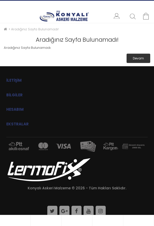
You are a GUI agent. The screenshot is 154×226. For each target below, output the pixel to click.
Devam (138, 58)
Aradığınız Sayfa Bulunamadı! (35, 29)
